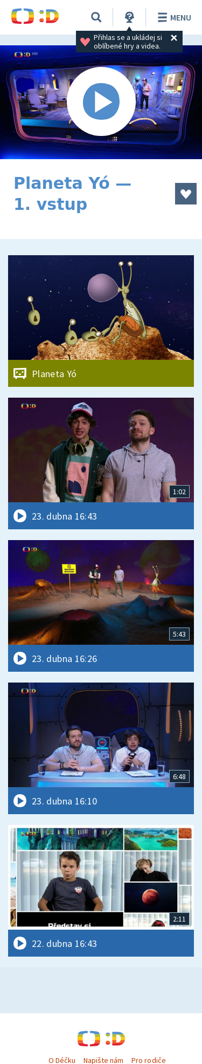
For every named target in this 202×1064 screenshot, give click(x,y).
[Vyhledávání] (96, 17)
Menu (172, 17)
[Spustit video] (101, 102)
